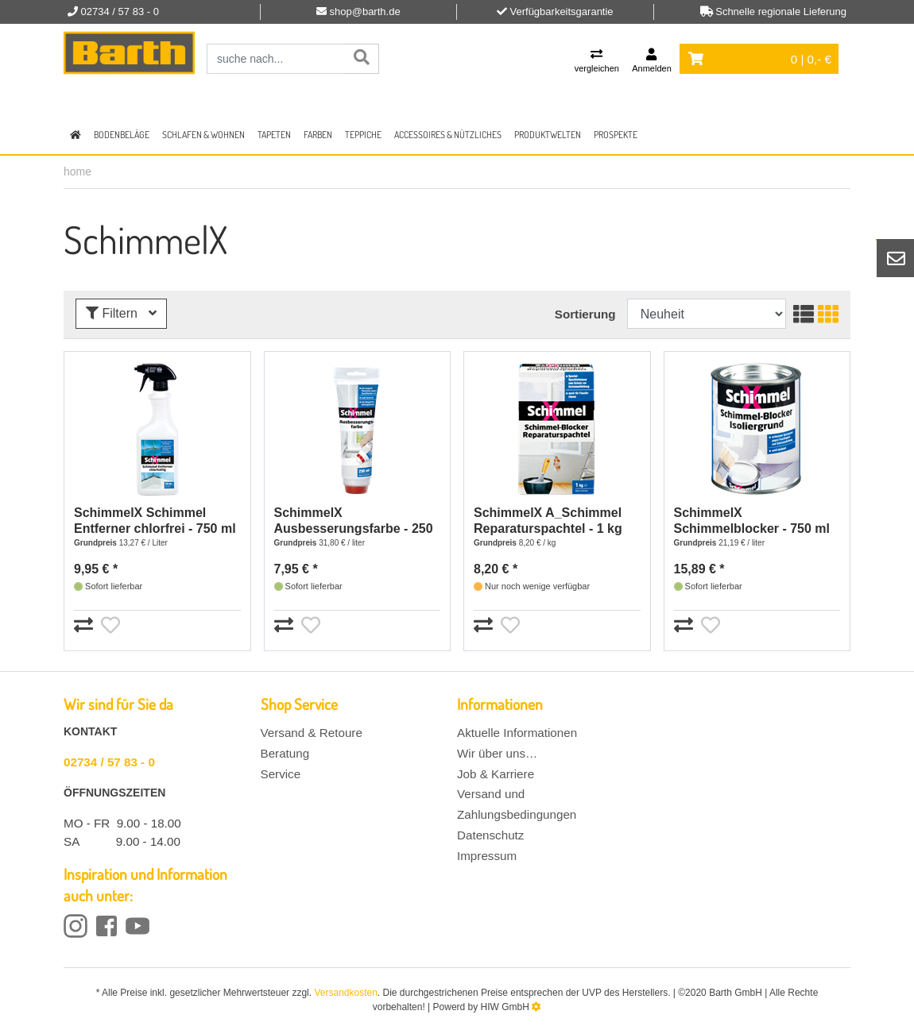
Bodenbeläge (121, 135)
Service (281, 774)
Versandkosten (345, 992)
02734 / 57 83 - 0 (109, 762)
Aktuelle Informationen (517, 732)
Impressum (487, 855)
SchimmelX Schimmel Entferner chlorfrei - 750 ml (155, 520)
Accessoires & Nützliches (448, 135)
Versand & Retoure (311, 732)
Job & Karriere (495, 774)
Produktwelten (547, 135)
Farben (318, 135)
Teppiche (363, 135)
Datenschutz (490, 835)
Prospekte (615, 135)
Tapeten (274, 135)
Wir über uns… (497, 753)
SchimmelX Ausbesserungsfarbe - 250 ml (353, 521)
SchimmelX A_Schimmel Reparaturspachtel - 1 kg (548, 520)
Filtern (121, 313)
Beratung (285, 753)
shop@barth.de (365, 11)
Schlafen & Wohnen (203, 135)
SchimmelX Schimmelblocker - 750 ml (752, 520)
